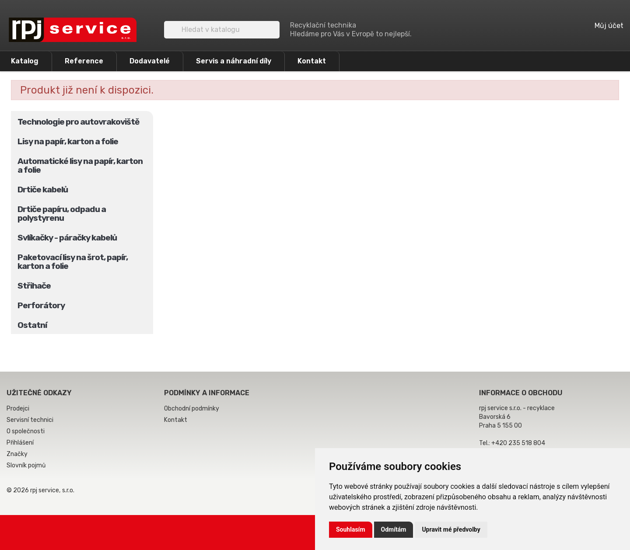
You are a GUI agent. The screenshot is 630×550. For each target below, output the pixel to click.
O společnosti (26, 431)
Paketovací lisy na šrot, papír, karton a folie (73, 261)
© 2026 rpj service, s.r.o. (40, 490)
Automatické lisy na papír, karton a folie (80, 165)
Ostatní (32, 325)
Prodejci (18, 408)
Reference (84, 61)
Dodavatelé (150, 61)
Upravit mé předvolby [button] (451, 529)
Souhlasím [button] (350, 529)
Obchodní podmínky (191, 408)
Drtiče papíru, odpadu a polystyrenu (62, 213)
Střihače (34, 286)
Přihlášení (20, 442)
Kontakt (312, 61)
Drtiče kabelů (43, 189)
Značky (17, 454)
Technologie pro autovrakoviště (78, 122)
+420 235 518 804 (518, 443)
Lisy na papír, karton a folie (68, 141)
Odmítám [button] (393, 529)
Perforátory (41, 305)
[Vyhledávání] (222, 29)
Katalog (24, 61)
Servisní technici (30, 420)
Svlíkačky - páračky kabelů (67, 238)
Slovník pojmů (26, 465)
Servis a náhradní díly (233, 61)
